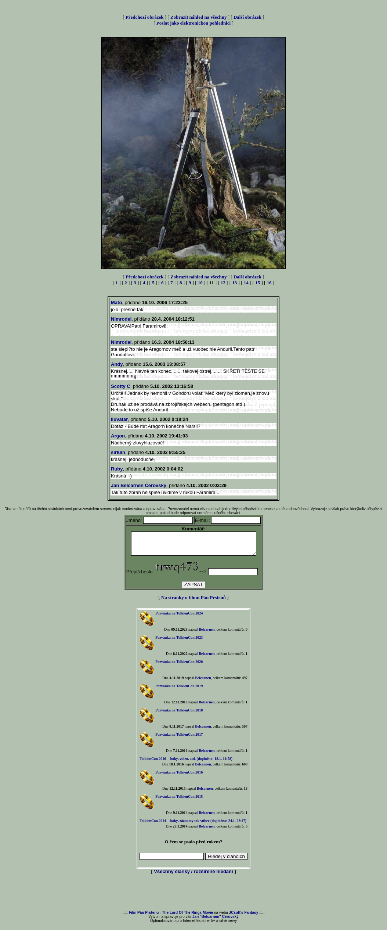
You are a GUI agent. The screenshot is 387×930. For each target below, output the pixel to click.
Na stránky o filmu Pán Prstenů (193, 602)
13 (234, 282)
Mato (116, 302)
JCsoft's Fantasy (243, 917)
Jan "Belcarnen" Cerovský (215, 921)
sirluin (118, 452)
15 (257, 282)
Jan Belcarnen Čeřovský (138, 485)
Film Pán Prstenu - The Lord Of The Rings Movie (171, 917)
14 (246, 282)
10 (200, 282)
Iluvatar (119, 419)
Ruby (117, 469)
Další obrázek (247, 17)
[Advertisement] (193, 897)
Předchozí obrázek (145, 17)
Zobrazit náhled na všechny (198, 17)
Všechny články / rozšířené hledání (193, 876)
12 (223, 282)
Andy (117, 364)
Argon (118, 436)
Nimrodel (121, 319)
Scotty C (120, 386)
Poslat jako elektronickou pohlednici (193, 23)
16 (269, 282)
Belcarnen (206, 634)
